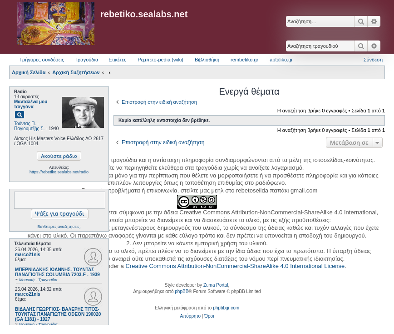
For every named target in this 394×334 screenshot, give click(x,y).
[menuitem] (190, 316)
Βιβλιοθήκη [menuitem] (207, 59)
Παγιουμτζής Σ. (29, 128)
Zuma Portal (215, 285)
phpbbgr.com (226, 307)
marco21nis (27, 254)
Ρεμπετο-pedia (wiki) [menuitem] (160, 59)
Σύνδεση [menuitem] (373, 59)
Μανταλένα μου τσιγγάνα (30, 104)
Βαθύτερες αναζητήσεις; (58, 226)
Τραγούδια (86, 59)
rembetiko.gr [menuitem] (244, 59)
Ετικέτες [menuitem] (117, 59)
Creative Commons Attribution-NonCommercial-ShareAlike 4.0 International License (235, 266)
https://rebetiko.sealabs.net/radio (59, 172)
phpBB (181, 291)
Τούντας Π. (25, 123)
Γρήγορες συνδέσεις (42, 59)
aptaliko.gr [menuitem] (281, 59)
